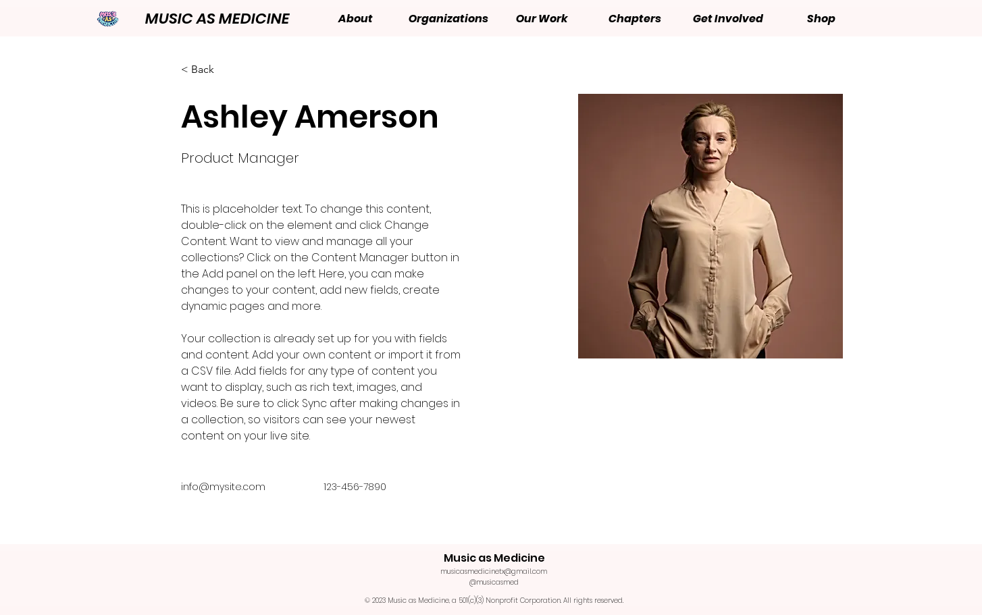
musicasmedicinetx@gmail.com (493, 571)
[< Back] (207, 70)
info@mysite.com (223, 486)
